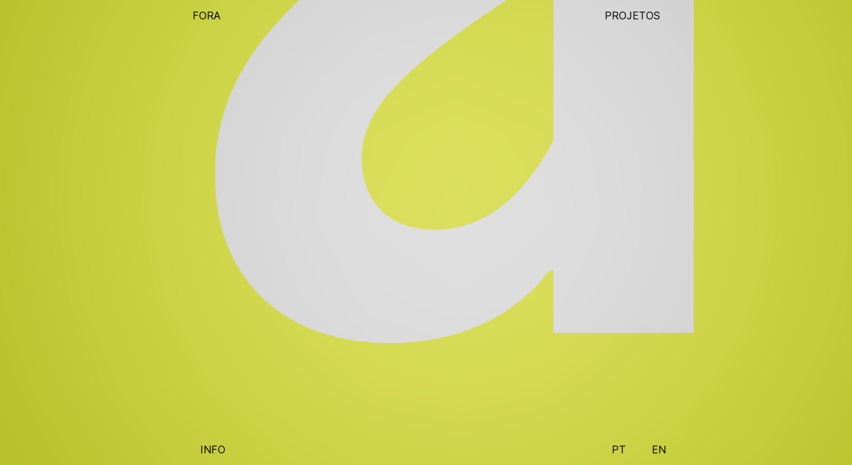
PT (619, 449)
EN (659, 449)
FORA (206, 15)
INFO (212, 449)
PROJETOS (632, 15)
